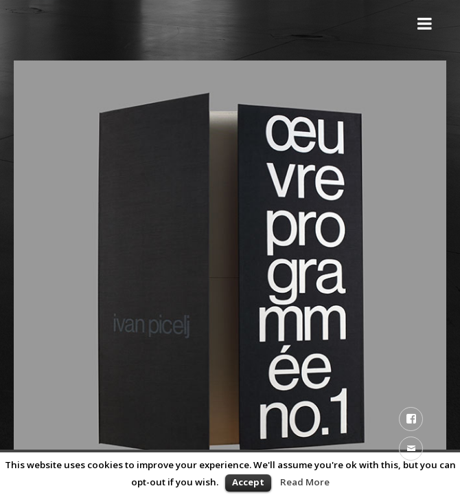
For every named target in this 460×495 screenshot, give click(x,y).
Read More (305, 482)
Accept (248, 482)
